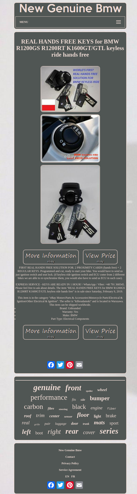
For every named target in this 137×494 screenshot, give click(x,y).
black (79, 406)
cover (89, 432)
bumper (100, 398)
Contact (70, 456)
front (73, 388)
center (54, 416)
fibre (51, 408)
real (26, 422)
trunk (86, 423)
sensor (68, 416)
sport (114, 423)
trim (40, 415)
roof (27, 416)
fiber (111, 408)
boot (39, 433)
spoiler (89, 391)
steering (63, 409)
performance (49, 397)
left (26, 431)
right (54, 431)
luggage (60, 423)
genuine (47, 387)
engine (97, 407)
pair (47, 423)
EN (67, 476)
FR (73, 476)
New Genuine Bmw (70, 450)
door (74, 423)
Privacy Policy (70, 463)
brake (111, 415)
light (97, 416)
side (83, 399)
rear (72, 431)
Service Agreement (70, 470)
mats (99, 422)
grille (37, 424)
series (109, 431)
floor (83, 414)
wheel (102, 390)
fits (74, 399)
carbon (33, 406)
